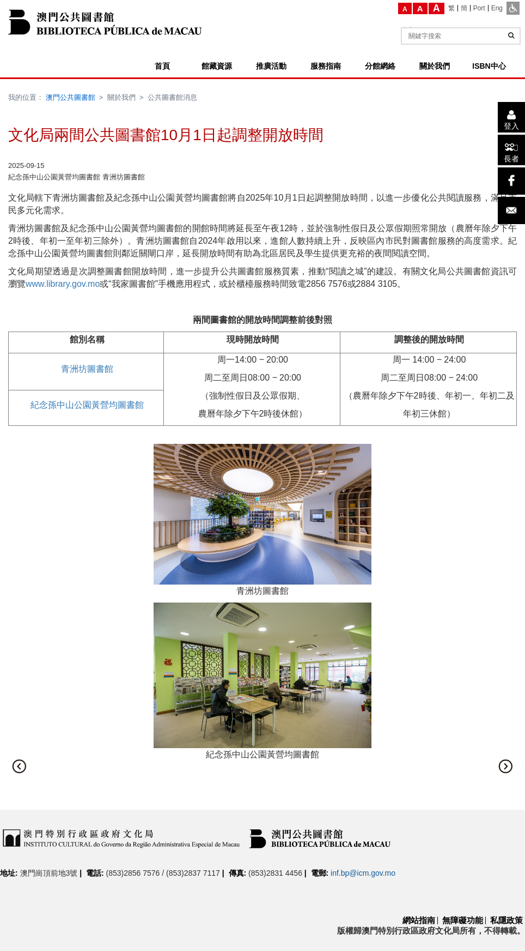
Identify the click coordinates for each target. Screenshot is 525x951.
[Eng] (497, 8)
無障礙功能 (462, 920)
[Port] (480, 8)
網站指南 (418, 920)
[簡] (464, 8)
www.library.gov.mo (63, 283)
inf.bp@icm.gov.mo (363, 873)
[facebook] (511, 181)
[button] (19, 766)
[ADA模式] (513, 8)
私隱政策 (506, 920)
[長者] (511, 150)
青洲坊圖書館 (87, 369)
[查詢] (511, 35)
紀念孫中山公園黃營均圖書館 (87, 405)
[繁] (451, 8)
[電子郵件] (511, 210)
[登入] (511, 117)
